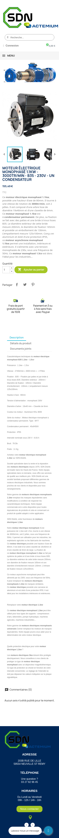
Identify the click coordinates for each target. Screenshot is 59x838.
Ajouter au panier (31, 270)
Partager (17, 284)
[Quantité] (6, 269)
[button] (29, 809)
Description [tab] (17, 337)
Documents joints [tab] (20, 348)
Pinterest (33, 284)
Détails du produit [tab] (20, 343)
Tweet (25, 284)
